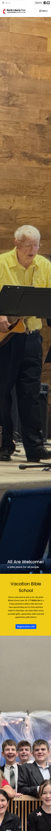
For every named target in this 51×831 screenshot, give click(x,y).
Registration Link (26, 626)
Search (38, 2)
